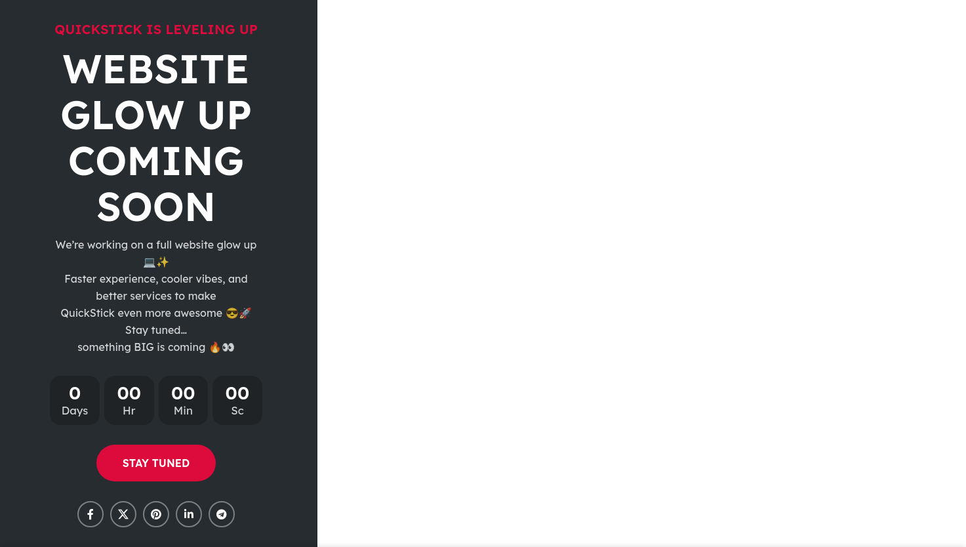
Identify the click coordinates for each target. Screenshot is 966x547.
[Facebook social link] (90, 514)
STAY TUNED (156, 463)
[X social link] (123, 514)
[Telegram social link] (222, 514)
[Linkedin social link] (189, 514)
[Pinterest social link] (156, 514)
